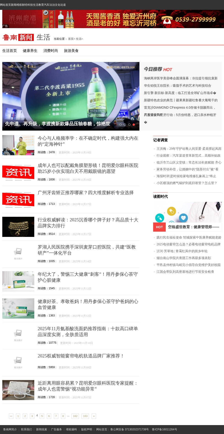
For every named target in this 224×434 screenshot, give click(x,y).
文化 (57, 4)
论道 (63, 4)
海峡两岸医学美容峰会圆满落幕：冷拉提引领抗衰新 (181, 78)
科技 (30, 4)
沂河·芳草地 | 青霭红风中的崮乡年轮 (182, 251)
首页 (71, 38)
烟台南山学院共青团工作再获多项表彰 (184, 258)
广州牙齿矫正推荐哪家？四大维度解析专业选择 (86, 192)
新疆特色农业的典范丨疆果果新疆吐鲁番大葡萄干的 (181, 100)
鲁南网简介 (10, 429)
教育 (41, 4)
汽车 (46, 4)
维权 (19, 4)
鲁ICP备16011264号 (164, 429)
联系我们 (26, 429)
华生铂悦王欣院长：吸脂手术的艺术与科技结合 (177, 85)
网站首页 (5, 4)
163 (85, 416)
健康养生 (30, 51)
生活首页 (9, 51)
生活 (35, 4)
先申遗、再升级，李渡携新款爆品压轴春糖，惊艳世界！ (57, 126)
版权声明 (86, 429)
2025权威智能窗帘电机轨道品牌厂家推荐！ (81, 355)
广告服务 (56, 429)
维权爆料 (71, 429)
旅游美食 (71, 51)
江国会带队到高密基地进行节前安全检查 (185, 271)
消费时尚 (50, 51)
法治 (52, 4)
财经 (24, 4)
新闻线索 (41, 429)
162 (75, 416)
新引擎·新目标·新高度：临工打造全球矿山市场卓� (180, 93)
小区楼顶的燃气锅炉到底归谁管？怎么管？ (187, 183)
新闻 (13, 4)
